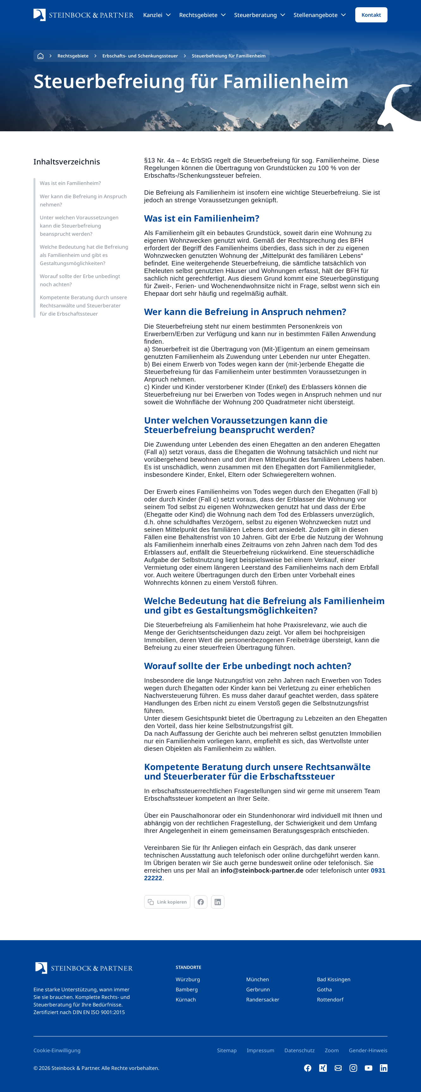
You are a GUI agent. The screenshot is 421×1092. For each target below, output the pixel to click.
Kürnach (186, 999)
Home (40, 56)
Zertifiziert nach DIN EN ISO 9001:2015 (79, 1012)
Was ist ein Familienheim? (70, 183)
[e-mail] (338, 1068)
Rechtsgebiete (202, 15)
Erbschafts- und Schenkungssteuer (140, 56)
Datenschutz (299, 1050)
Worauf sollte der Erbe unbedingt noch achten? (80, 280)
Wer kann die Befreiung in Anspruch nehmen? (83, 200)
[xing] (323, 1068)
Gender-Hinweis (368, 1050)
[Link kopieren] (167, 902)
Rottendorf (330, 999)
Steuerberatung (259, 15)
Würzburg (188, 979)
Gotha (324, 989)
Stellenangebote (320, 15)
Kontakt (371, 14)
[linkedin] (383, 1068)
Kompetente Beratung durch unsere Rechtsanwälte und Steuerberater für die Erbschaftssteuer (83, 305)
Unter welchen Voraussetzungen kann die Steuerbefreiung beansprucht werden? (79, 225)
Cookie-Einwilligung (57, 1050)
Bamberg (187, 989)
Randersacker (262, 999)
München (257, 979)
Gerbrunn (258, 989)
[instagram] (353, 1068)
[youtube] (368, 1068)
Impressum (260, 1050)
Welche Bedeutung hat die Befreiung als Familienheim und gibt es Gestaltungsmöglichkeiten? (84, 255)
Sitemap (227, 1050)
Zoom (332, 1050)
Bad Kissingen (334, 979)
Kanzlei (157, 15)
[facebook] (308, 1068)
